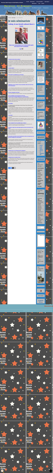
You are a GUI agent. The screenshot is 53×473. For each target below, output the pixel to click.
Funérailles (40, 186)
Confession (40, 178)
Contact (42, 3)
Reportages (47, 1)
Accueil (27, 1)
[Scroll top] (51, 471)
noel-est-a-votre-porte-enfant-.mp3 (40, 207)
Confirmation (40, 174)
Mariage (39, 176)
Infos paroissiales (39, 1)
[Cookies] (2, 471)
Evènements (32, 1)
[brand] (12, 3)
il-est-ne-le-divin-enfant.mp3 (40, 199)
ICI (22, 49)
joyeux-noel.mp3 (40, 202)
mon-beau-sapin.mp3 (39, 210)
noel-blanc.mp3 (40, 219)
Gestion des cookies (26, 310)
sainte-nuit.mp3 (40, 215)
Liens (39, 3)
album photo (34, 3)
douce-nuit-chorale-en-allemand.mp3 (40, 221)
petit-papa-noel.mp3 (39, 204)
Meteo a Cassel (42, 235)
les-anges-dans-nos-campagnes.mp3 (40, 213)
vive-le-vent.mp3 (39, 217)
